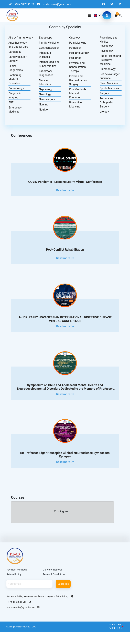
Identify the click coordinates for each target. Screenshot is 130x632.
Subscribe (63, 583)
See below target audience (110, 76)
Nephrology (46, 89)
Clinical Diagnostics (15, 68)
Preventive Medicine (75, 104)
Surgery (104, 93)
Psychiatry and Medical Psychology (108, 41)
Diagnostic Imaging (14, 95)
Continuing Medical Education (14, 79)
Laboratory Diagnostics (46, 73)
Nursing (43, 104)
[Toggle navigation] (89, 15)
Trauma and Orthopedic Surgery (107, 102)
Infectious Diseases (45, 54)
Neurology (45, 94)
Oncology (75, 37)
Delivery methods (52, 569)
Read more (65, 190)
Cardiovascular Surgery (17, 59)
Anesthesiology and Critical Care (18, 44)
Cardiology (14, 51)
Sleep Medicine (109, 83)
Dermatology (16, 88)
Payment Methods (16, 569)
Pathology (75, 47)
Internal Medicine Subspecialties (49, 64)
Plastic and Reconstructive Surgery (78, 80)
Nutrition (44, 109)
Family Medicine (49, 42)
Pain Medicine (77, 42)
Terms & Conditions (54, 574)
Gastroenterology (49, 47)
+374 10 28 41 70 (22, 4)
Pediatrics (75, 57)
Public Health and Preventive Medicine (110, 60)
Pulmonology (108, 69)
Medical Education (45, 82)
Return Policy (13, 574)
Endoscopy (45, 37)
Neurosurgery (47, 99)
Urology (104, 111)
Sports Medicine (109, 88)
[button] (97, 15)
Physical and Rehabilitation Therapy (77, 67)
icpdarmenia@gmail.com (54, 4)
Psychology (107, 50)
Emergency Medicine (15, 109)
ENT (11, 102)
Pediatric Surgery (79, 52)
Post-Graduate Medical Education (77, 93)
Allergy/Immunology (19, 37)
